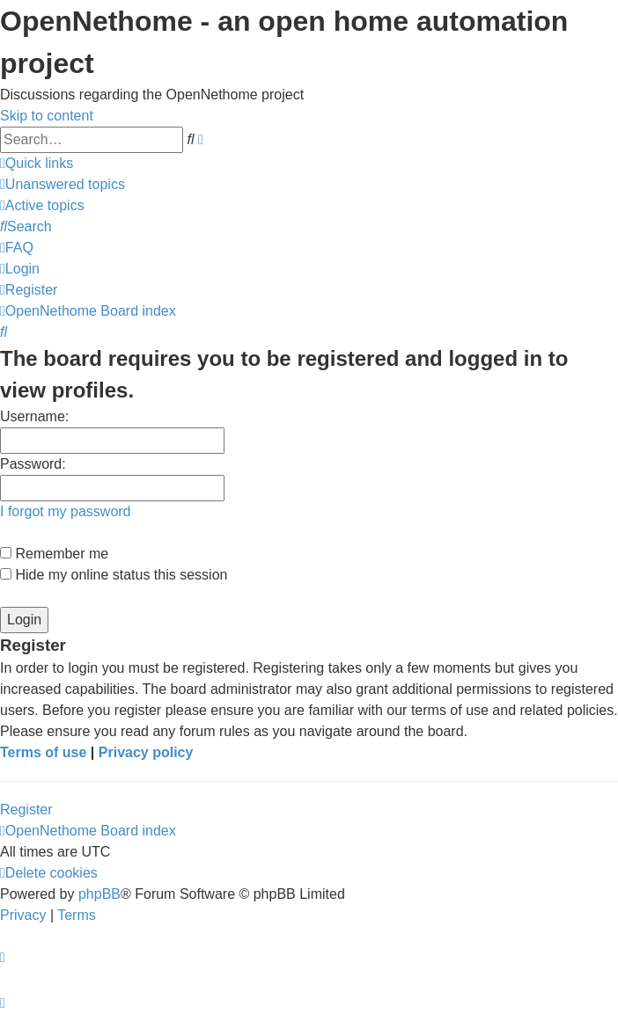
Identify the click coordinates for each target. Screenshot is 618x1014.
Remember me (54, 553)
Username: (34, 416)
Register (26, 809)
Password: (33, 463)
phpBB (99, 893)
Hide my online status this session (113, 574)
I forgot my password (65, 511)
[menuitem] (62, 184)
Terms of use (43, 752)
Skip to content (46, 115)
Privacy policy (146, 752)
